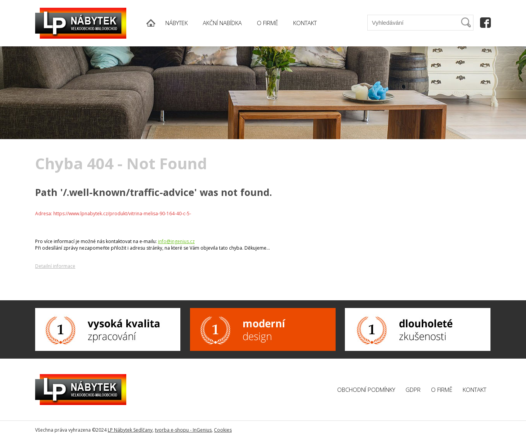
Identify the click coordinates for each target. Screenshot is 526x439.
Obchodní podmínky (366, 389)
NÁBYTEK (176, 23)
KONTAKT (305, 23)
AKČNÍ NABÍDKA (222, 23)
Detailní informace (55, 266)
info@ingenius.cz (176, 241)
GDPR (413, 389)
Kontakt (474, 389)
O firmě (441, 389)
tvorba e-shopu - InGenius (183, 430)
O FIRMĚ (267, 23)
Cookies (223, 430)
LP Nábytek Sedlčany (130, 430)
